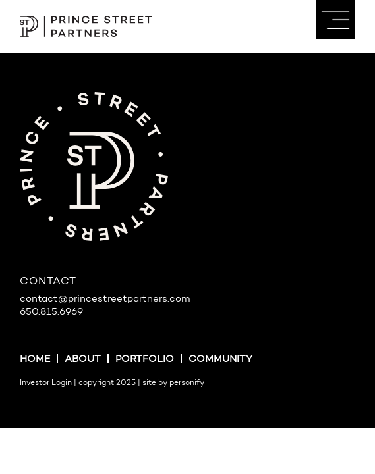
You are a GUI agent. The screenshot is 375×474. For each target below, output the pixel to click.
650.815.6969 (51, 312)
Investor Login (46, 383)
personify (186, 383)
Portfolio (144, 360)
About (83, 360)
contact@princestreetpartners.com (105, 299)
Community (220, 360)
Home (35, 360)
